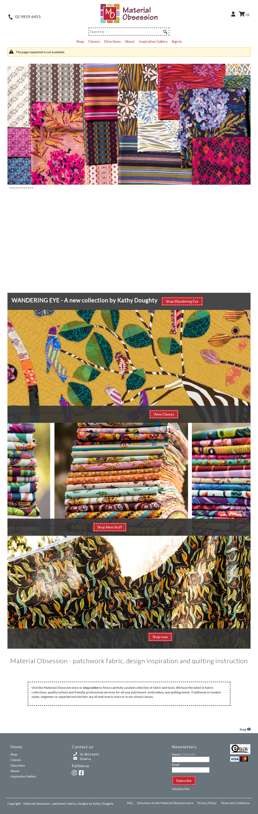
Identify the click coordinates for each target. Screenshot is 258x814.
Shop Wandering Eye (182, 301)
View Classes (164, 414)
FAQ (130, 803)
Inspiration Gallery (153, 41)
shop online (91, 687)
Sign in (177, 41)
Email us (85, 759)
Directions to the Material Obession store (165, 803)
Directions (112, 41)
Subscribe (184, 780)
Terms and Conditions (235, 803)
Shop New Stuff (109, 527)
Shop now (160, 637)
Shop (80, 41)
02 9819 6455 (24, 16)
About (130, 41)
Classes (94, 41)
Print (243, 729)
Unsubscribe (180, 789)
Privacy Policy (207, 803)
